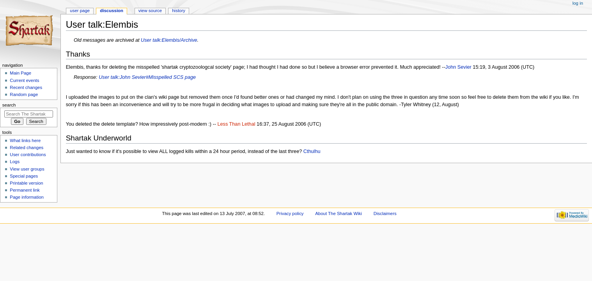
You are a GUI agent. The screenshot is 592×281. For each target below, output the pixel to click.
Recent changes (26, 87)
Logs (14, 161)
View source (150, 10)
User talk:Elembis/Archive (169, 40)
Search (9, 105)
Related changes (26, 147)
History (178, 10)
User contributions (28, 154)
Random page (24, 94)
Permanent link (24, 190)
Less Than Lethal (236, 124)
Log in (578, 3)
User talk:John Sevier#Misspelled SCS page (147, 77)
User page (80, 10)
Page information (27, 197)
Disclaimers (385, 213)
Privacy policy (290, 213)
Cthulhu (312, 151)
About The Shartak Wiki (338, 213)
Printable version (26, 183)
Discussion (111, 10)
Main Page (20, 73)
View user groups (27, 169)
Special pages (24, 176)
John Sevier (458, 67)
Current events (24, 80)
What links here (25, 140)
